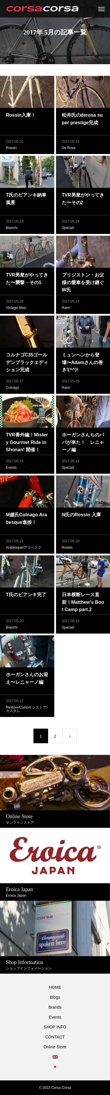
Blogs (55, 997)
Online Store (55, 1047)
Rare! (66, 309)
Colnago (12, 389)
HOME (55, 987)
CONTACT (55, 1037)
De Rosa (69, 149)
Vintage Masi (16, 309)
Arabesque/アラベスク (23, 549)
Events (11, 469)
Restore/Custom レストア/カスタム (26, 710)
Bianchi (11, 229)
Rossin (11, 149)
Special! (68, 229)
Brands (54, 1007)
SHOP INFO (55, 1027)
